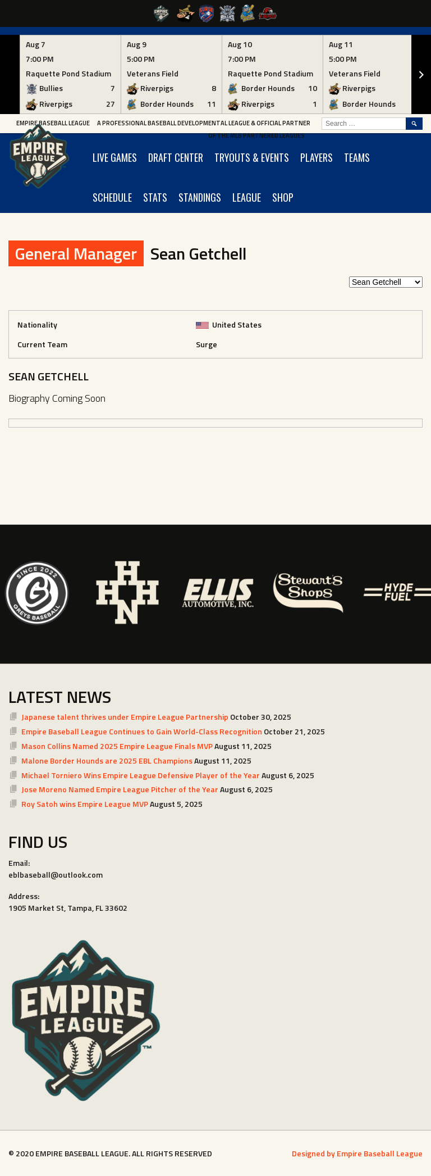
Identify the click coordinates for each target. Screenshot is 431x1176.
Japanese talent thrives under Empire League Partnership (124, 717)
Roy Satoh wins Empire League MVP (84, 804)
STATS (155, 197)
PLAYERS (316, 157)
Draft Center (175, 157)
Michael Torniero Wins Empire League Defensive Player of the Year (140, 775)
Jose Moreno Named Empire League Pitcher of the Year (119, 789)
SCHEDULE (112, 197)
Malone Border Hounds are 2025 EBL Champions (106, 760)
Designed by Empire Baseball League (357, 1153)
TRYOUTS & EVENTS (251, 157)
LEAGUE (246, 197)
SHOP (283, 197)
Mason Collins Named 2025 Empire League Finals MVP (117, 746)
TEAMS (357, 157)
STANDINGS (199, 197)
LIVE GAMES (115, 157)
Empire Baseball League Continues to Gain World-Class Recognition (141, 731)
